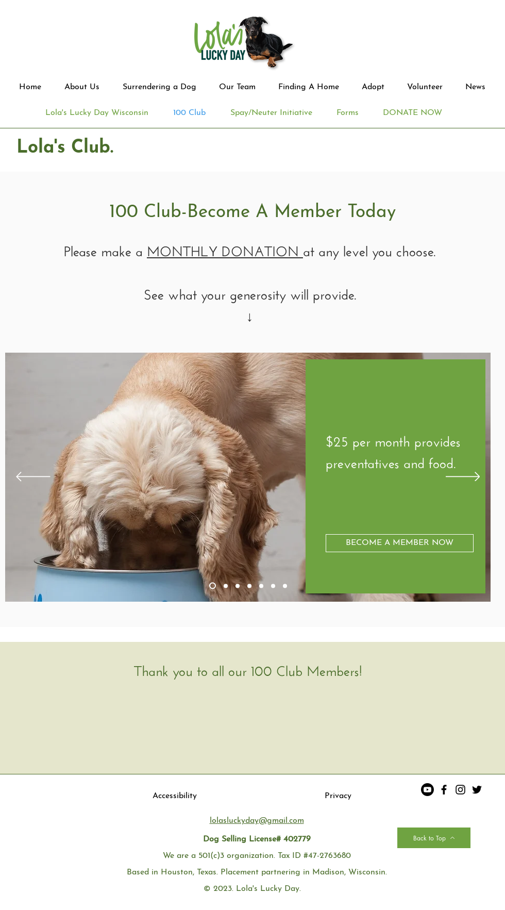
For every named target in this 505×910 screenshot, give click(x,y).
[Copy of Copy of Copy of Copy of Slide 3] (285, 586)
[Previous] (33, 477)
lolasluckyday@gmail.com (257, 821)
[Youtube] (427, 789)
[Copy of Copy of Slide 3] (261, 586)
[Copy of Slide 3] (249, 586)
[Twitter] (476, 789)
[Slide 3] (237, 586)
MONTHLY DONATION (225, 249)
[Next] (463, 477)
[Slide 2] (226, 586)
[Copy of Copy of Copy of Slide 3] (273, 586)
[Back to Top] (433, 838)
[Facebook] (443, 789)
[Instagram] (460, 789)
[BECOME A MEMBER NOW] (400, 543)
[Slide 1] (212, 586)
